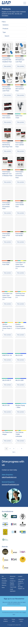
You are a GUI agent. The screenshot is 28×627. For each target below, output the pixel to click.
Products (4, 583)
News (3, 587)
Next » (13, 452)
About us (4, 585)
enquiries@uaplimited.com (10, 484)
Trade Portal (13, 587)
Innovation (4, 580)
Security (4, 578)
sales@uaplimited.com (9, 477)
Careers (12, 578)
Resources (12, 576)
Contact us (12, 580)
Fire (3, 576)
